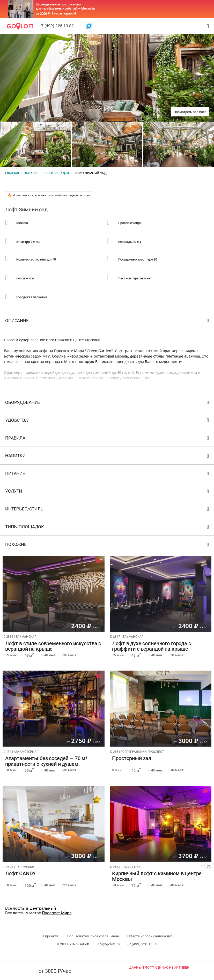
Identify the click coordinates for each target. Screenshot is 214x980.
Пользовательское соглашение (93, 942)
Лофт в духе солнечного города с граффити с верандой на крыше (149, 652)
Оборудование (107, 409)
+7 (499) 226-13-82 (56, 25)
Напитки (107, 463)
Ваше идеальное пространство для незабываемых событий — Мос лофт (65, 6)
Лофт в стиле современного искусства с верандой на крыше (50, 652)
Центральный (42, 914)
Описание (107, 327)
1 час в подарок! (63, 13)
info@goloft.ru (108, 950)
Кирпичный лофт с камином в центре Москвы (154, 882)
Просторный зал (129, 765)
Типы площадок (107, 534)
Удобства (107, 427)
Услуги (107, 498)
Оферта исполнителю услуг (152, 942)
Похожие (107, 551)
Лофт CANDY (18, 880)
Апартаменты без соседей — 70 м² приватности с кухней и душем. (44, 767)
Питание (107, 480)
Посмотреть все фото (190, 112)
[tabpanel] (54, 600)
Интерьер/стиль (107, 516)
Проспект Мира (56, 919)
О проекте (47, 942)
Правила (107, 445)
